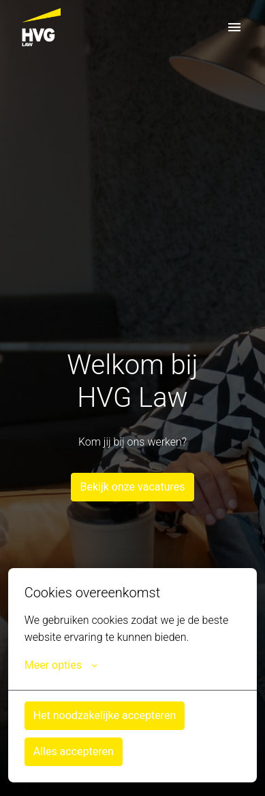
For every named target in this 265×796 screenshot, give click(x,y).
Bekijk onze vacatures (132, 486)
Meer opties (61, 665)
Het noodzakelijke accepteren (104, 715)
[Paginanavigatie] (234, 27)
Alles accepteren (73, 751)
